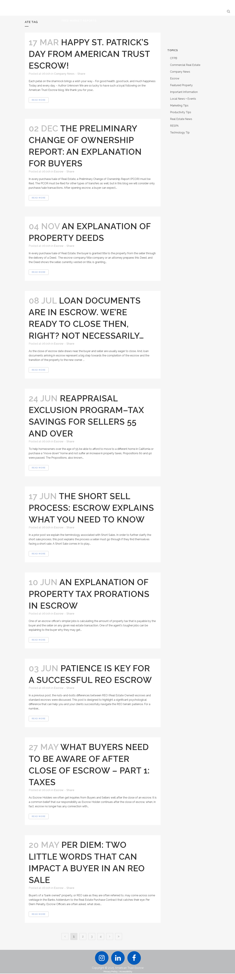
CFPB (173, 58)
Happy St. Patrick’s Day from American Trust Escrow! (89, 54)
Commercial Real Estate (185, 65)
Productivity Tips (180, 112)
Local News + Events (183, 98)
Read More (39, 100)
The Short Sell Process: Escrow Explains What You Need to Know (91, 508)
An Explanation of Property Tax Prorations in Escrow (89, 593)
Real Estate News (181, 119)
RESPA (174, 125)
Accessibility (125, 972)
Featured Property (181, 85)
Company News (64, 73)
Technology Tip (180, 132)
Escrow (58, 171)
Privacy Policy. (111, 972)
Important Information (184, 92)
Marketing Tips (179, 105)
